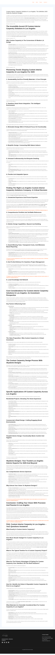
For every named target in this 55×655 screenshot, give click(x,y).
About (38, 2)
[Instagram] (4, 643)
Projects (41, 2)
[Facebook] (2, 643)
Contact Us (45, 2)
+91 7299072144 (44, 640)
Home (34, 2)
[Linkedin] (8, 643)
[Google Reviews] (6, 643)
